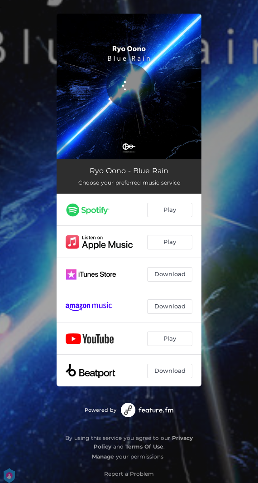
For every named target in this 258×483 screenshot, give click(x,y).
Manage (103, 456)
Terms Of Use (144, 446)
